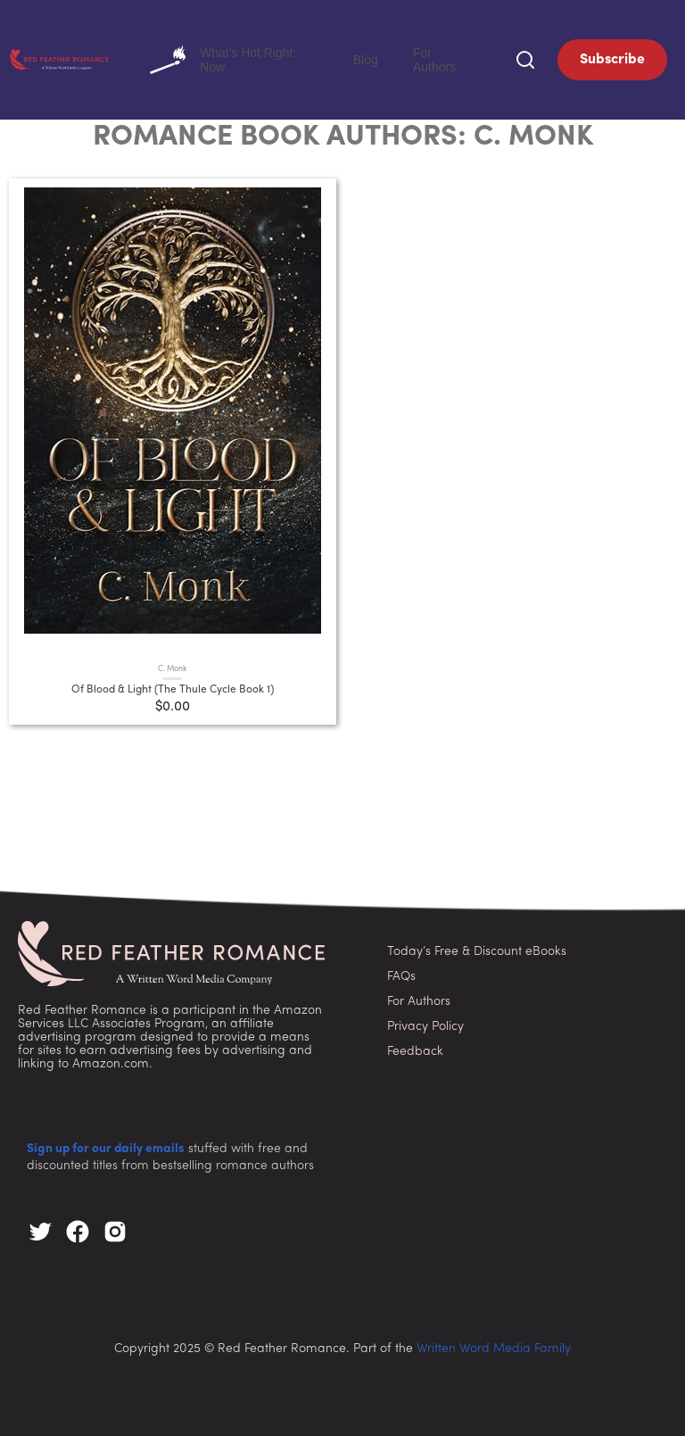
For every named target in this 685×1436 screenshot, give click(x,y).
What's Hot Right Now (293, 58)
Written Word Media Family (494, 1345)
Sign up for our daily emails (106, 1145)
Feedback (415, 1048)
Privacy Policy (425, 1023)
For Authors (456, 57)
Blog (400, 57)
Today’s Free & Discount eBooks (476, 948)
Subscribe (612, 58)
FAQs (401, 973)
